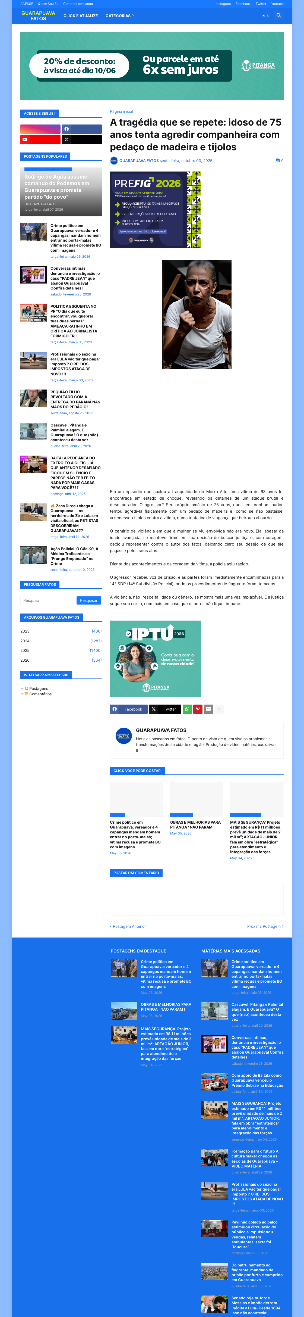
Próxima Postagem (264, 926)
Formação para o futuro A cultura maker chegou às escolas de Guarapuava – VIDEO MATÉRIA (255, 1158)
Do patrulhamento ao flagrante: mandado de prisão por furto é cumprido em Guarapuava (257, 1272)
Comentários (38, 694)
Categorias (118, 15)
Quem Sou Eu (48, 4)
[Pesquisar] (49, 600)
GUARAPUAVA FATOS (161, 730)
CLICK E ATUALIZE (81, 15)
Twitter (261, 4)
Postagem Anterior (129, 926)
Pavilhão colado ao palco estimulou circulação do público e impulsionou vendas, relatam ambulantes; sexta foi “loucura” (255, 1234)
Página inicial (121, 111)
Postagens (36, 688)
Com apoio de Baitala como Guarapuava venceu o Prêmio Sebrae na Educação (257, 1080)
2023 (61, 631)
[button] (265, 15)
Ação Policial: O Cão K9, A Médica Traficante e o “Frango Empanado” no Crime (74, 556)
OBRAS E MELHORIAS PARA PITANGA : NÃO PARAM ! (195, 824)
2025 (61, 650)
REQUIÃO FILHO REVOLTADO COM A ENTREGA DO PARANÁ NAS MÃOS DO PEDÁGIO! (75, 399)
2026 (61, 660)
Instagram (223, 4)
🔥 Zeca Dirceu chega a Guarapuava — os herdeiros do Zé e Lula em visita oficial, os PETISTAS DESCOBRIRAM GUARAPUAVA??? (74, 518)
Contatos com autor (78, 4)
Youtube (277, 4)
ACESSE (26, 4)
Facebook (243, 4)
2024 (61, 641)
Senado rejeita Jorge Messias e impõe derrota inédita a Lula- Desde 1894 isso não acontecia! (256, 1305)
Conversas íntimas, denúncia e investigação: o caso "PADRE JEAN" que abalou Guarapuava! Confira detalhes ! (75, 278)
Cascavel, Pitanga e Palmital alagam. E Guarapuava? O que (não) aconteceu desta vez (74, 432)
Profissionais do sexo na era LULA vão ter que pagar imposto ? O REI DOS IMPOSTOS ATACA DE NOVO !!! (75, 364)
